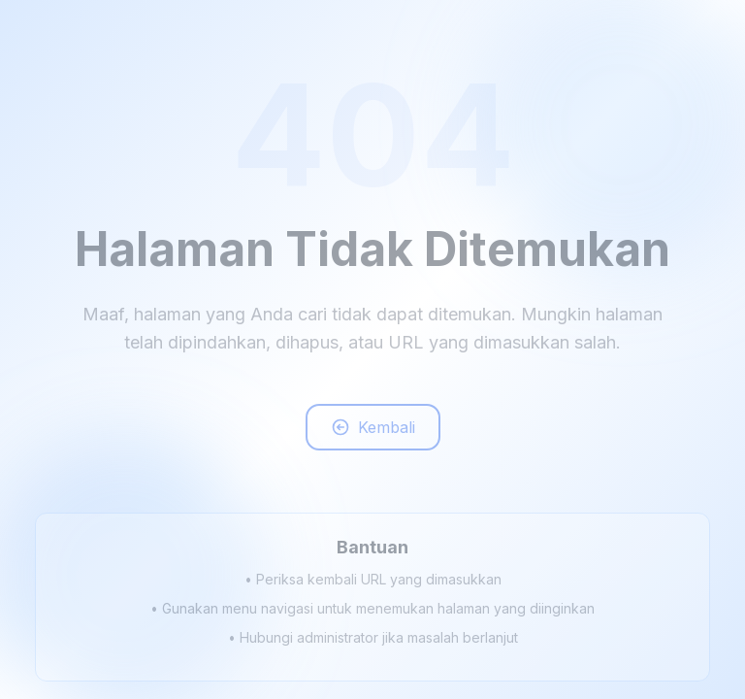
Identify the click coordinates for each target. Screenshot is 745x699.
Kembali (373, 430)
